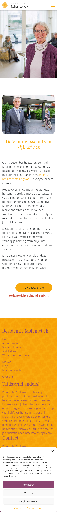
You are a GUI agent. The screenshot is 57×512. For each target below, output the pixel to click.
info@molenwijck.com (38, 433)
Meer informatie (12, 370)
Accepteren (28, 484)
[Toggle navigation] (53, 5)
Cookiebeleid (19, 508)
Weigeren (28, 492)
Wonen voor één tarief (16, 355)
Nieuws (6, 362)
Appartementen (12, 343)
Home (6, 339)
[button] (52, 451)
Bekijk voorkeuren (28, 501)
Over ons (8, 376)
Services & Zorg (11, 347)
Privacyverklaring (34, 508)
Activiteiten (9, 351)
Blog (5, 366)
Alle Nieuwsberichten (34, 287)
